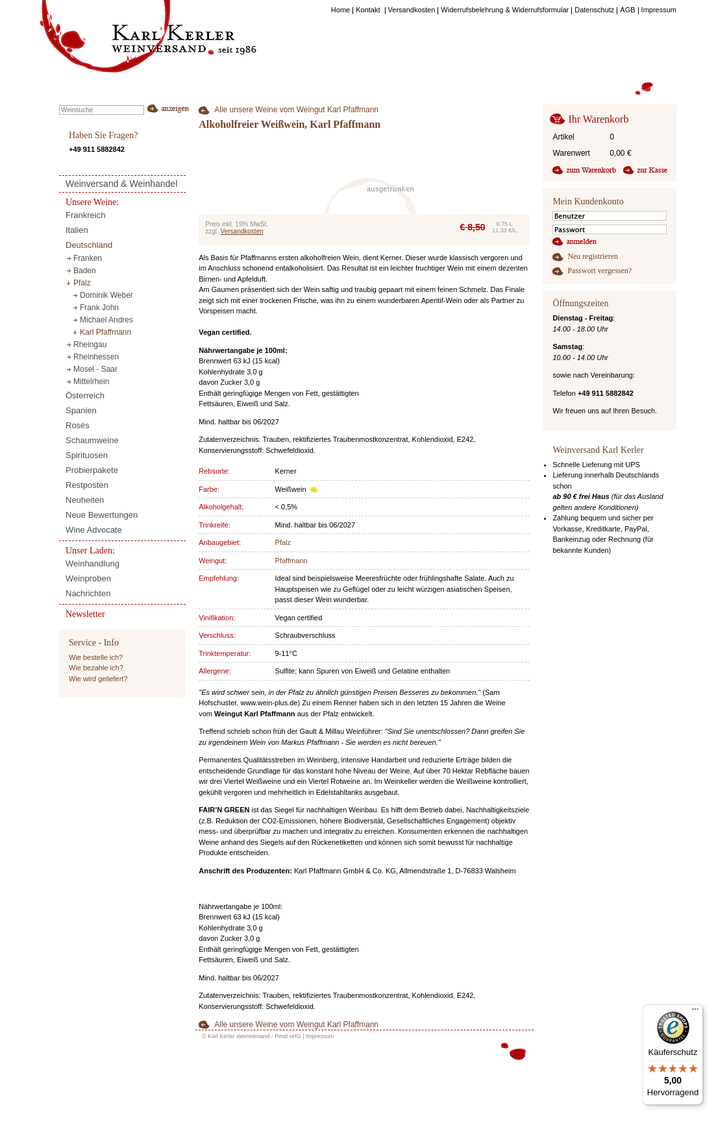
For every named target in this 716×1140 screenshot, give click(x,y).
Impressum (320, 1036)
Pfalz (283, 542)
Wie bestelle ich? (96, 657)
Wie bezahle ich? (96, 668)
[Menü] (695, 1012)
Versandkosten (242, 231)
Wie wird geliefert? (98, 679)
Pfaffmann (291, 560)
